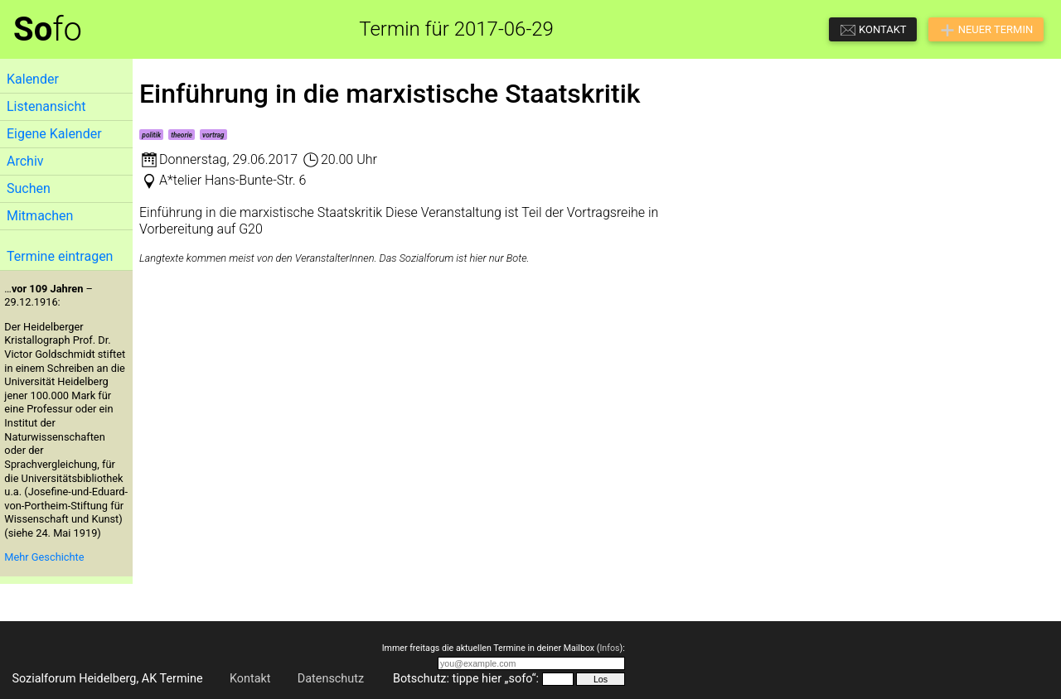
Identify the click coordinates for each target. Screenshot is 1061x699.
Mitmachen (40, 216)
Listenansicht (46, 106)
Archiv (25, 161)
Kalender (33, 79)
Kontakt (250, 679)
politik (151, 135)
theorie (181, 135)
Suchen (29, 188)
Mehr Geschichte (44, 557)
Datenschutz (331, 679)
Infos (609, 648)
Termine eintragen (60, 256)
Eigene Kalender (54, 134)
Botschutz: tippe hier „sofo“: (466, 679)
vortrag (213, 135)
